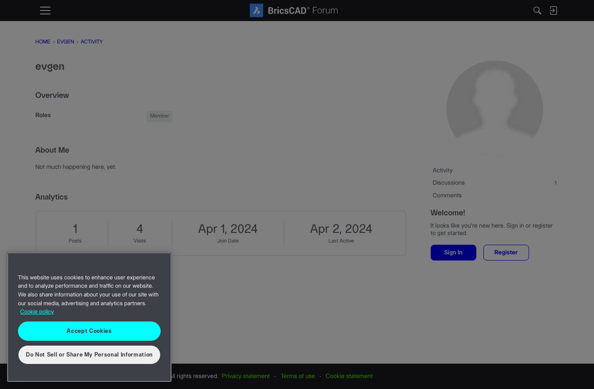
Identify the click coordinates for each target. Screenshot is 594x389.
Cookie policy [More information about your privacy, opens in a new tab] (37, 312)
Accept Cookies (89, 331)
